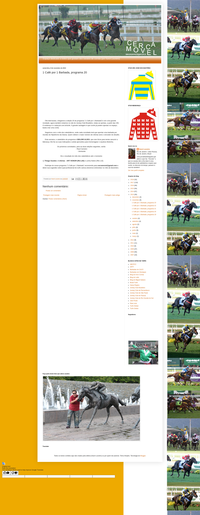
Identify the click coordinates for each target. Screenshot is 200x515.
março (134, 236)
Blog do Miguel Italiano (137, 280)
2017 (132, 182)
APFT (132, 267)
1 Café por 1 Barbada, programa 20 (144, 212)
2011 (132, 243)
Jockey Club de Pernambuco (139, 290)
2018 (132, 179)
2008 (132, 252)
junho (134, 230)
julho (134, 227)
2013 (132, 194)
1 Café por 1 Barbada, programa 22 (144, 206)
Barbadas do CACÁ (136, 269)
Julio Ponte (134, 301)
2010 (132, 246)
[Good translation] (6, 473)
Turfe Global (134, 306)
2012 (132, 240)
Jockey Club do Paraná (138, 295)
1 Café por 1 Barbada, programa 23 (144, 203)
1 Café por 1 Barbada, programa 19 (144, 214)
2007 (132, 255)
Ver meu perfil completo (136, 170)
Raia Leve (133, 303)
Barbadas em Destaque (138, 272)
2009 (132, 249)
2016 (132, 185)
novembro (136, 200)
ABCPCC (133, 264)
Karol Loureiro (144, 149)
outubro (135, 218)
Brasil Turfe (134, 282)
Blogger (143, 456)
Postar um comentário (53, 191)
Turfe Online (134, 308)
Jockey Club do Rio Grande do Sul (141, 298)
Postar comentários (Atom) (58, 199)
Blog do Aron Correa (137, 275)
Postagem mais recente (51, 195)
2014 (132, 191)
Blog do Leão (134, 277)
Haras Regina (134, 285)
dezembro (136, 197)
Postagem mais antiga (112, 195)
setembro (135, 221)
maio (134, 233)
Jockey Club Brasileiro (137, 288)
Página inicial (81, 195)
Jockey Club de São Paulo (139, 293)
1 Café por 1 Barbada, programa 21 (144, 209)
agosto (134, 224)
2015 (132, 188)
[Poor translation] (14, 473)
